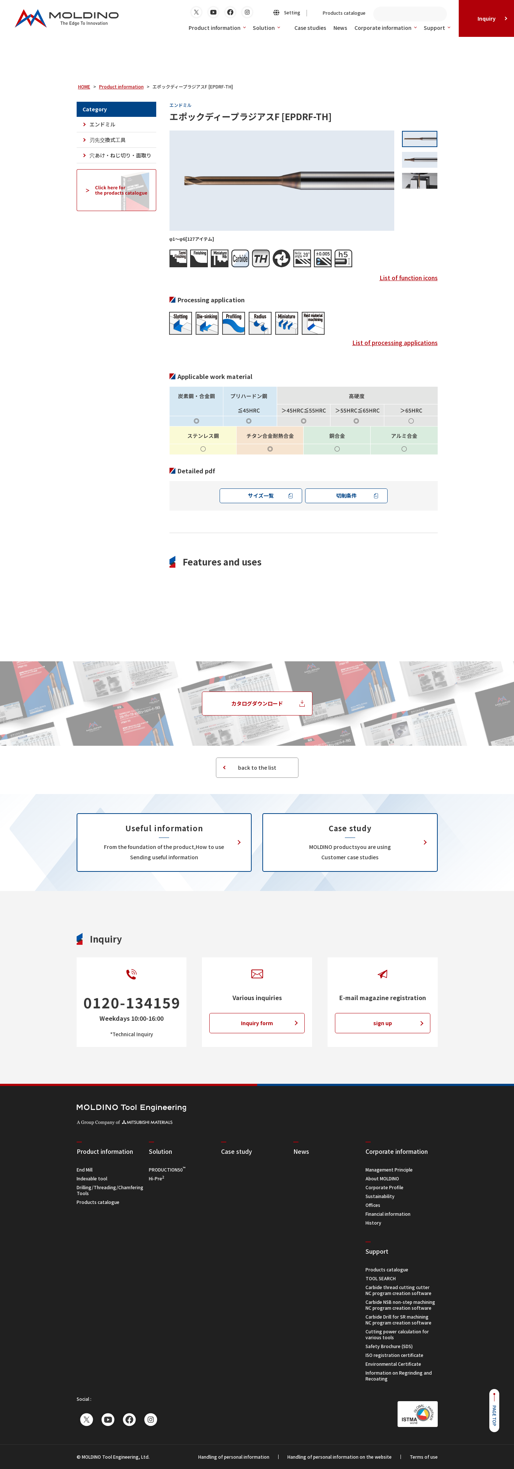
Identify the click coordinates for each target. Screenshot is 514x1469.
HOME (84, 86)
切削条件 (346, 495)
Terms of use (424, 1457)
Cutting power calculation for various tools (397, 1334)
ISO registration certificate (394, 1355)
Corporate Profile (384, 1187)
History (373, 1222)
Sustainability (380, 1196)
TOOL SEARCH (381, 1278)
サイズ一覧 (261, 495)
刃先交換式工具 (108, 139)
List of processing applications (395, 342)
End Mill (84, 1169)
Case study (236, 1151)
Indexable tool (92, 1178)
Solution (266, 27)
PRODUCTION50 (167, 1169)
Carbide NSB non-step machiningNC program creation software (400, 1305)
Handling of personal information (233, 1457)
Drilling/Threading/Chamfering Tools (110, 1190)
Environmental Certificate (393, 1364)
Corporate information (385, 27)
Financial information (388, 1214)
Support (437, 27)
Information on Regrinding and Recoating (399, 1375)
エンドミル (102, 124)
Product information (217, 27)
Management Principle (389, 1169)
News (301, 1151)
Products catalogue (98, 1202)
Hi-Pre (156, 1178)
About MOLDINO (382, 1178)
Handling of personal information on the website (339, 1457)
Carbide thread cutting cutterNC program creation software (398, 1290)
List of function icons (409, 277)
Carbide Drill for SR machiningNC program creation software (398, 1319)
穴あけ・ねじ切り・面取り (120, 155)
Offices (373, 1205)
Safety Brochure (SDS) (389, 1346)
